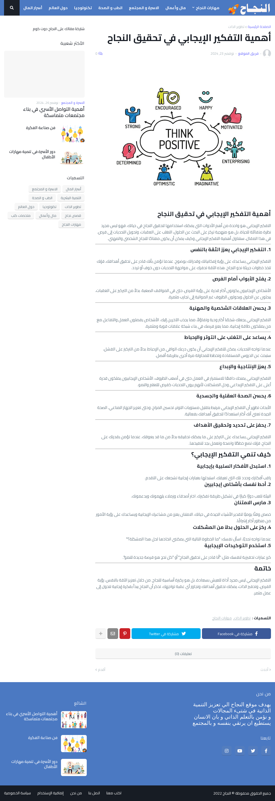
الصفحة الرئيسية (259, 26)
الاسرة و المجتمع (44, 189)
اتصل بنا (94, 793)
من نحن (76, 793)
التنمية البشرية (71, 198)
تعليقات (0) (183, 653)
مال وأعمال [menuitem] (175, 7)
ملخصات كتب (21, 215)
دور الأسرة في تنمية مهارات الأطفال (32, 154)
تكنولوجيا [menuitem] (83, 7)
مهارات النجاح (222, 618)
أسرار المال (73, 189)
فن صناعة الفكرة (40, 127)
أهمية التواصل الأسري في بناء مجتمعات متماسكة (54, 112)
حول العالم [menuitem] (58, 7)
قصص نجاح (73, 215)
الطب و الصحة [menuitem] (110, 7)
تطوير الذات (236, 26)
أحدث (264, 669)
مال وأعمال (47, 215)
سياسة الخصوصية (17, 793)
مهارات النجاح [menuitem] (207, 7)
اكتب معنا (113, 793)
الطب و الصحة (42, 198)
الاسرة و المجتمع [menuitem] (144, 7)
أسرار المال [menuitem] (32, 7)
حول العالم (26, 206)
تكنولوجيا (49, 206)
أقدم (101, 669)
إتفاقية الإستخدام (50, 793)
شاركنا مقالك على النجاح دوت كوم (59, 28)
